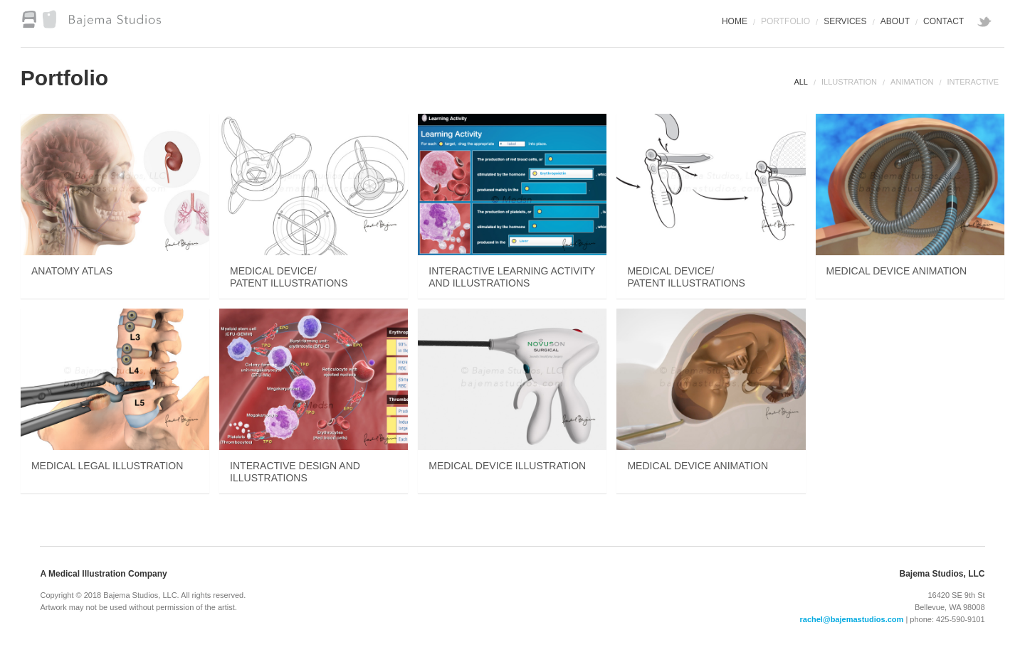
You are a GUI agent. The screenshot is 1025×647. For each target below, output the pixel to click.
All (801, 81)
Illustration (849, 81)
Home (734, 21)
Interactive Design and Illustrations (295, 471)
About (895, 21)
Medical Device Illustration (507, 465)
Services (845, 21)
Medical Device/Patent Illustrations (288, 277)
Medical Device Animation (896, 271)
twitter (986, 23)
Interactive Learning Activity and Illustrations (512, 277)
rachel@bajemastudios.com (852, 619)
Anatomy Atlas (71, 271)
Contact (943, 21)
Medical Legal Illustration (107, 465)
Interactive (973, 81)
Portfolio (785, 21)
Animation (911, 81)
